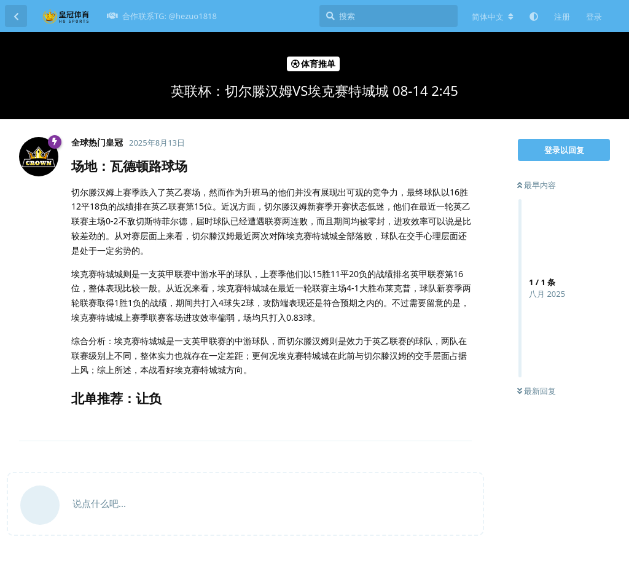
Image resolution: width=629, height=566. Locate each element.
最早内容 (536, 185)
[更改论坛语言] (493, 17)
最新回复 (536, 390)
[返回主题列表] (16, 16)
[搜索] (388, 16)
